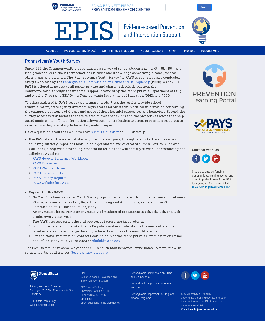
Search (204, 7)
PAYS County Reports (49, 178)
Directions (86, 298)
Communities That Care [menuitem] (118, 51)
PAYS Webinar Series (48, 168)
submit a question (105, 132)
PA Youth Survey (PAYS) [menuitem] (80, 51)
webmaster (113, 302)
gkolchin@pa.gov (106, 240)
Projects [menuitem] (189, 51)
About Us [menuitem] (52, 51)
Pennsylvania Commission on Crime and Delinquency (106, 82)
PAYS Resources (45, 163)
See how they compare (89, 252)
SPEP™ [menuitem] (173, 51)
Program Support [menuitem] (151, 51)
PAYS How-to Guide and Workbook (60, 158)
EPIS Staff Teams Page (43, 301)
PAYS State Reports (47, 173)
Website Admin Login (42, 304)
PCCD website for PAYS (50, 182)
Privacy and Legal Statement (46, 286)
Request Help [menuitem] (210, 51)
